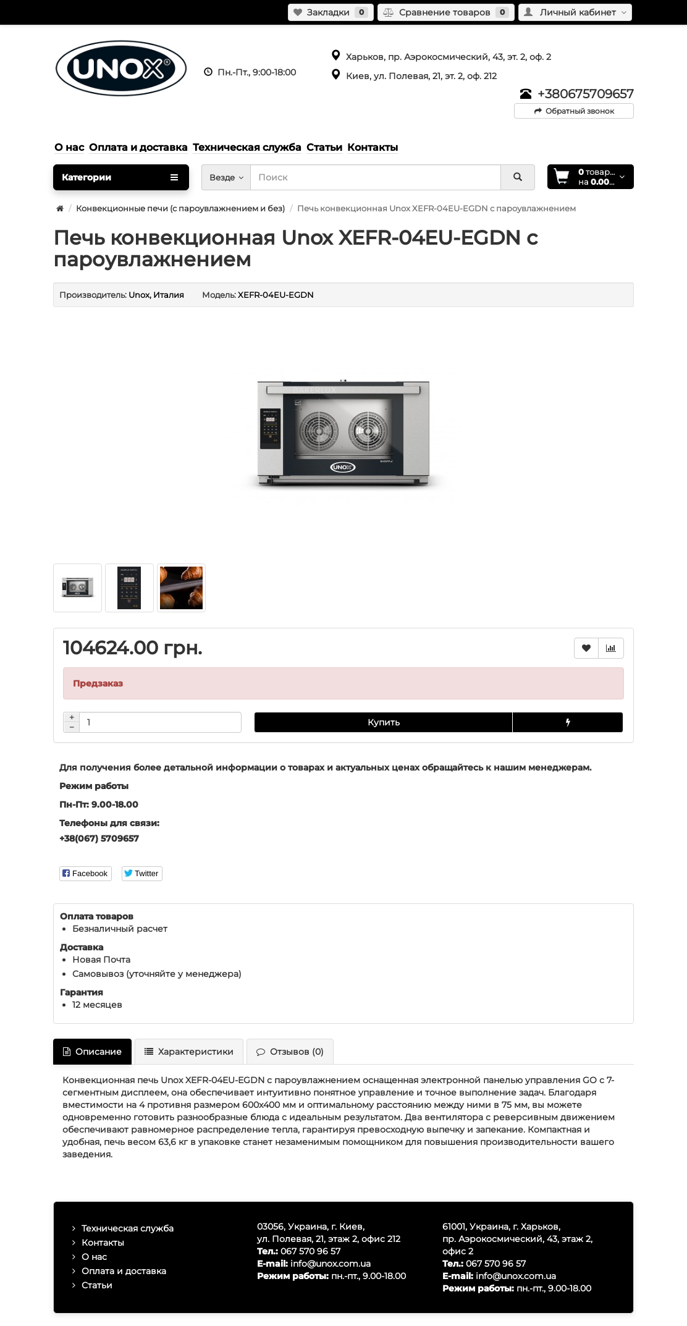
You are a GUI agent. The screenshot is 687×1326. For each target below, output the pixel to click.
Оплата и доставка (124, 1271)
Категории (120, 177)
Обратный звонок (574, 111)
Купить (384, 722)
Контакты (103, 1242)
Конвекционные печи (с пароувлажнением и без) (180, 208)
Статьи (97, 1285)
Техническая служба (128, 1228)
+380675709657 (585, 94)
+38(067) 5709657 (99, 838)
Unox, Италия (156, 295)
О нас (94, 1256)
